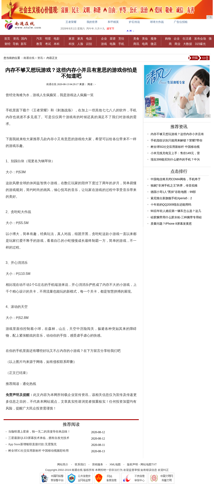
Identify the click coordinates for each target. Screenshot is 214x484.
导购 (16, 44)
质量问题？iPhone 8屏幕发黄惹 (171, 223)
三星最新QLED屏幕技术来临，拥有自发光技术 (38, 438)
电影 (57, 38)
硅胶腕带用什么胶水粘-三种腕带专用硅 (176, 217)
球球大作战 (157, 22)
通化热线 (29, 384)
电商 (145, 44)
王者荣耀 (70, 22)
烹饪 (121, 38)
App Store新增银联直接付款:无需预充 (32, 444)
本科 (57, 44)
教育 (39, 44)
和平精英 (113, 22)
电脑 (113, 44)
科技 (72, 44)
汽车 (39, 38)
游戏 (104, 44)
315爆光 (200, 44)
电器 (89, 38)
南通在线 (28, 57)
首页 (7, 38)
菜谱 (113, 38)
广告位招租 (181, 22)
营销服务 (97, 464)
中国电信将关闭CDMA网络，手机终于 (176, 179)
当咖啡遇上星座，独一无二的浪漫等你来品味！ (39, 431)
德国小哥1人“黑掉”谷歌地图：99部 (173, 192)
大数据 (187, 44)
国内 (24, 38)
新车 (24, 44)
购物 (168, 38)
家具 (80, 38)
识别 (89, 44)
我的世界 (92, 22)
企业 (104, 38)
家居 (72, 38)
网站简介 (62, 464)
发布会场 (200, 38)
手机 (121, 44)
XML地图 (115, 464)
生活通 (187, 38)
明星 (48, 38)
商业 (177, 44)
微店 (154, 44)
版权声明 (132, 464)
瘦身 (154, 38)
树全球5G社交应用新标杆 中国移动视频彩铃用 (38, 450)
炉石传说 (134, 22)
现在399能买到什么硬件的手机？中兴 (175, 159)
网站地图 (145, 464)
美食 (136, 38)
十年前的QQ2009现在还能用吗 (171, 204)
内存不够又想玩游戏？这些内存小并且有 (177, 134)
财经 (8, 44)
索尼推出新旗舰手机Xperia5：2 (171, 198)
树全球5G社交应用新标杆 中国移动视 (175, 146)
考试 (48, 44)
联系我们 (80, 464)
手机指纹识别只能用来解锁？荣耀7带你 (177, 140)
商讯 (136, 44)
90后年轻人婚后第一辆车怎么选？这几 (176, 211)
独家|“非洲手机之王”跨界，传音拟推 (174, 185)
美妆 (145, 38)
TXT (154, 464)
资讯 (16, 38)
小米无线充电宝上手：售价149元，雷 (175, 153)
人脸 (80, 44)
